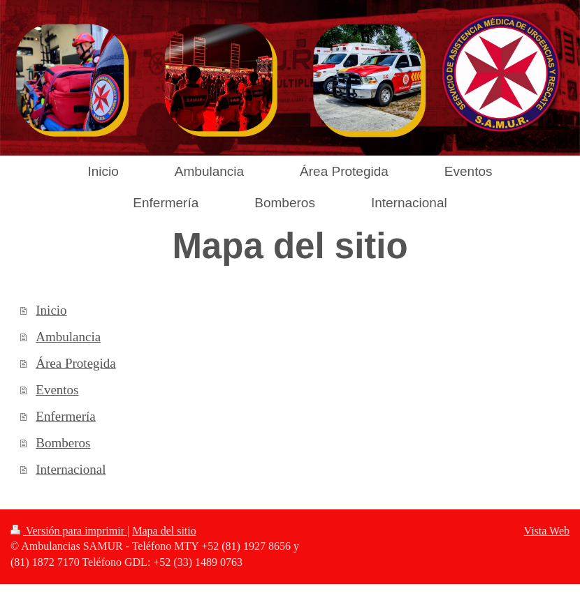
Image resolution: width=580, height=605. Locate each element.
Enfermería (65, 416)
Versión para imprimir (68, 531)
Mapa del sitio (164, 531)
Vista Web (547, 531)
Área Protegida (75, 363)
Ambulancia (68, 336)
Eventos (57, 389)
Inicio (51, 310)
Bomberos (63, 442)
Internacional (71, 469)
